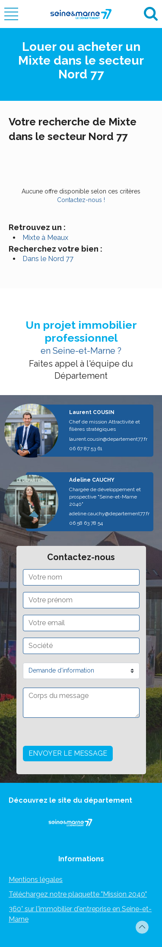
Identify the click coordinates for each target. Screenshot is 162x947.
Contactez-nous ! (81, 199)
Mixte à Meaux (45, 238)
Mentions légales (36, 879)
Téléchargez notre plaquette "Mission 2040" (78, 894)
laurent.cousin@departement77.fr (108, 439)
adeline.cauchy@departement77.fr (109, 514)
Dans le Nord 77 (47, 259)
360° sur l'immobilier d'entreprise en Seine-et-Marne (80, 914)
